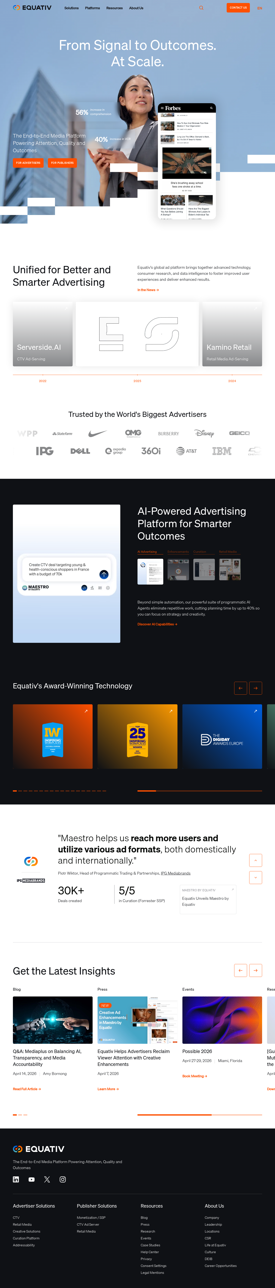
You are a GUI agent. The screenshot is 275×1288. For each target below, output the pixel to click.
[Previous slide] (255, 860)
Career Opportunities (221, 1265)
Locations (212, 1231)
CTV (16, 1217)
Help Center (150, 1252)
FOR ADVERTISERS (28, 163)
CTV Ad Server (88, 1224)
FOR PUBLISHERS (62, 163)
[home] (32, 7)
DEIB (208, 1259)
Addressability (24, 1245)
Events (146, 1238)
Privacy (146, 1259)
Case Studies (150, 1245)
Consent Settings (154, 1265)
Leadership (213, 1224)
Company (212, 1217)
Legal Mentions (152, 1272)
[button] (71, 8)
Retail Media (22, 1224)
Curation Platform (26, 1238)
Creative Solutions (26, 1231)
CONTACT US (238, 8)
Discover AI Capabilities (157, 624)
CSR (208, 1238)
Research (148, 1231)
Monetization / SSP (91, 1217)
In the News (148, 290)
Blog (144, 1217)
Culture (210, 1252)
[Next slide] (255, 877)
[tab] (150, 569)
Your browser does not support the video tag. (187, 161)
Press (145, 1224)
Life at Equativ (215, 1245)
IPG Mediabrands (176, 873)
